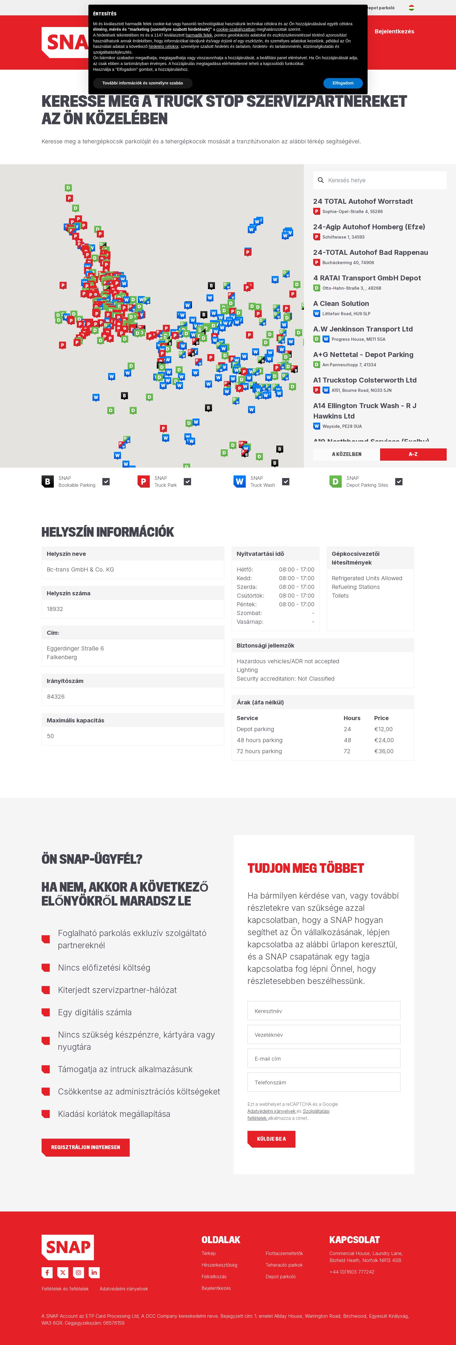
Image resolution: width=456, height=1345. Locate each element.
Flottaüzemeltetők (284, 1253)
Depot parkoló (380, 7)
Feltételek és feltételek (65, 1289)
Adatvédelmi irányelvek (272, 1111)
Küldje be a (271, 1139)
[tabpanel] (380, 306)
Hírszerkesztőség (219, 1265)
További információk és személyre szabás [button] (142, 83)
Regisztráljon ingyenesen (85, 1147)
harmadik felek (199, 35)
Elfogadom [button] (343, 83)
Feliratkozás (214, 1276)
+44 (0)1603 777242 (351, 1272)
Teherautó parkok (284, 1265)
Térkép (209, 1253)
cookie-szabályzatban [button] (236, 29)
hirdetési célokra (163, 46)
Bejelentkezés (216, 1288)
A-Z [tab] (413, 454)
